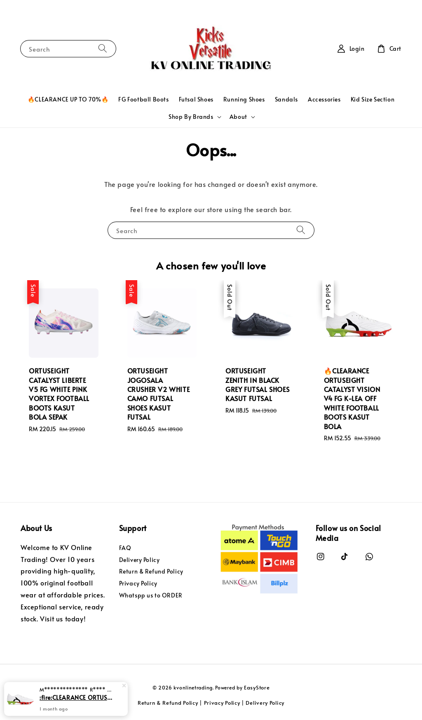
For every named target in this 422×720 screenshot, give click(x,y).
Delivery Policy (139, 560)
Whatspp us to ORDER (151, 595)
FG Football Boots (143, 99)
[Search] (102, 48)
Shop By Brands (191, 116)
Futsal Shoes (196, 99)
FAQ (125, 548)
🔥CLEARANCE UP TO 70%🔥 (68, 99)
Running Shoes (244, 99)
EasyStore (257, 687)
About (238, 116)
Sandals (286, 99)
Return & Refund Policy (151, 571)
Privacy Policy (138, 583)
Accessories (324, 99)
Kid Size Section (373, 99)
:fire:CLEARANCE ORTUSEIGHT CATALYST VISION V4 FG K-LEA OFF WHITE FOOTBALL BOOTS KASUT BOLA (76, 698)
